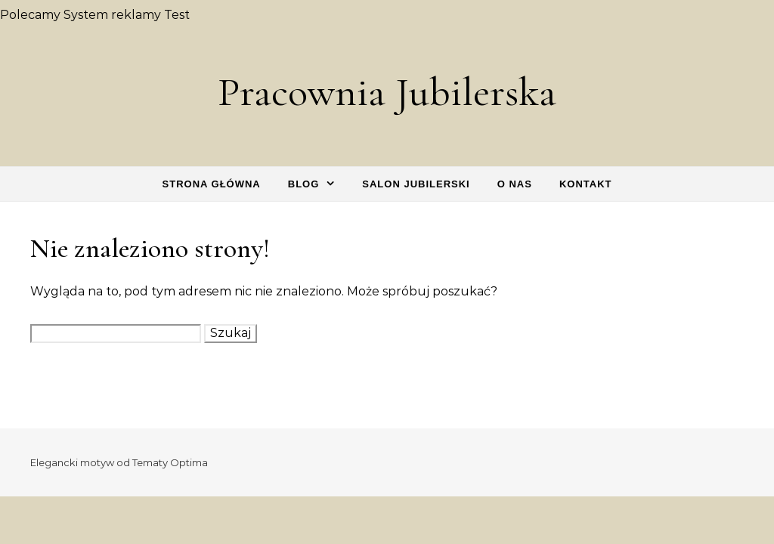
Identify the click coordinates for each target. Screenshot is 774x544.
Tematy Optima (170, 462)
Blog (304, 184)
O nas (514, 184)
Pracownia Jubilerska (387, 91)
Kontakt (585, 184)
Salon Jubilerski (415, 184)
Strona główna (212, 184)
